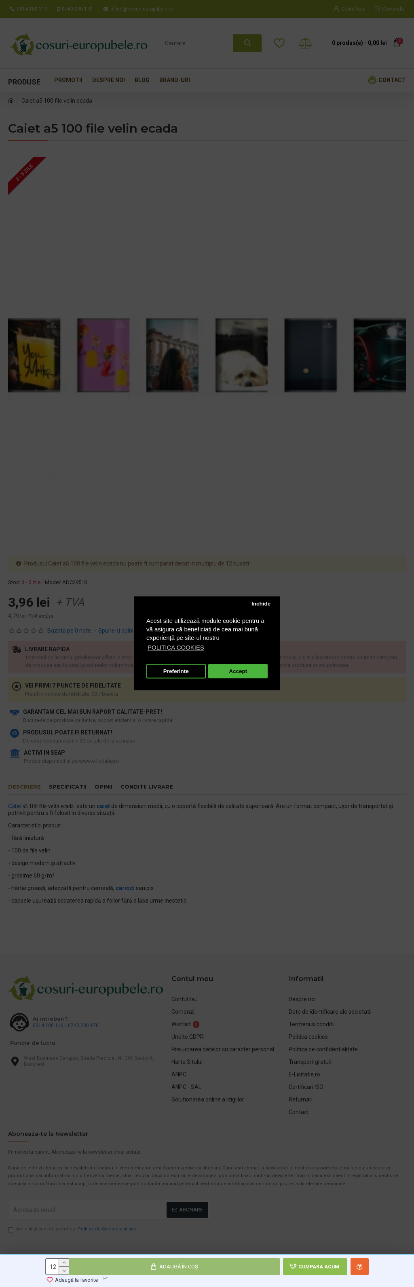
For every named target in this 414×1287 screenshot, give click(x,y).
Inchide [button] (260, 604)
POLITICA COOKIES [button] (176, 647)
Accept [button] (238, 671)
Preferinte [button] (176, 671)
